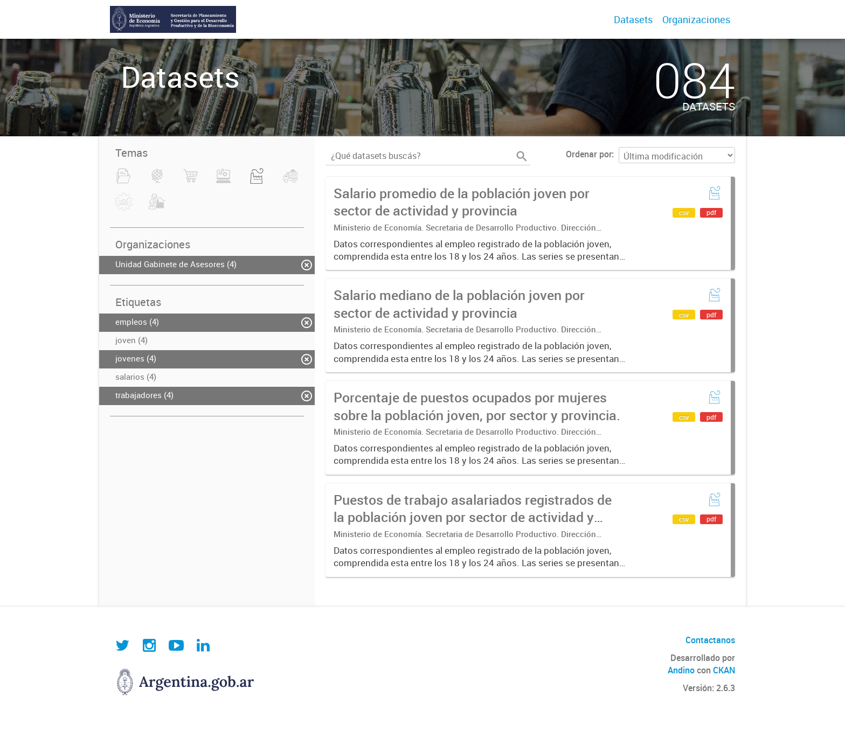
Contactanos (710, 640)
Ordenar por (589, 154)
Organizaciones (696, 19)
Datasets (633, 19)
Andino (681, 670)
